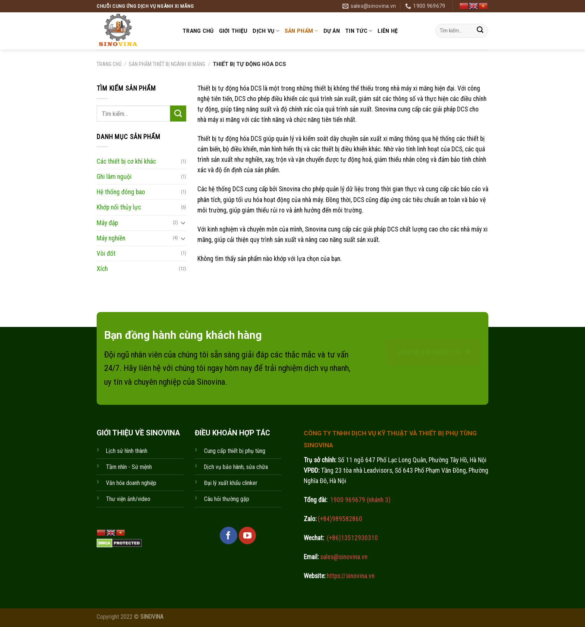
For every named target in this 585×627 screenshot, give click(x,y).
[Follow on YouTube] (247, 535)
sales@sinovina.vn (343, 557)
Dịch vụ (266, 30)
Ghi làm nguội (114, 176)
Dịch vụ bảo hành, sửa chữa (236, 466)
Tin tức (358, 30)
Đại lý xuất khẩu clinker (230, 482)
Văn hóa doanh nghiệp (131, 482)
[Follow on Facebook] (228, 535)
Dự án (331, 31)
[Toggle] (183, 223)
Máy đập (107, 222)
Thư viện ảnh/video (128, 498)
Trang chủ (198, 31)
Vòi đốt (106, 253)
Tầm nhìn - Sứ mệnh (129, 466)
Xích (102, 268)
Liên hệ (388, 31)
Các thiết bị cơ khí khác (126, 161)
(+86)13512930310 (352, 538)
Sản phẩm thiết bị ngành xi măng (167, 64)
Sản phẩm (301, 30)
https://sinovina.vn (350, 576)
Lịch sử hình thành (126, 450)
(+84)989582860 (339, 519)
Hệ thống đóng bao (121, 192)
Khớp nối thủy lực (119, 207)
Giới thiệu (233, 31)
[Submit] (480, 31)
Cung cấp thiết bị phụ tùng (234, 450)
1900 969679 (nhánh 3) (360, 500)
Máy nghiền (111, 238)
